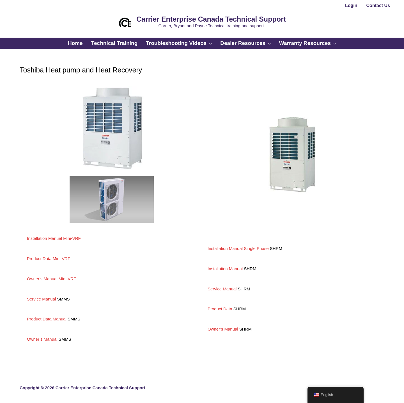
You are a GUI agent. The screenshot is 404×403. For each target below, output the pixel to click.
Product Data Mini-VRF (48, 258)
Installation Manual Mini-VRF (54, 238)
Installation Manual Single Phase (238, 248)
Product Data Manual (46, 319)
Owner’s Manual (42, 339)
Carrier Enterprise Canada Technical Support (211, 19)
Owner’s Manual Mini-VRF (51, 278)
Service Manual (41, 299)
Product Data (220, 308)
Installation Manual (225, 268)
